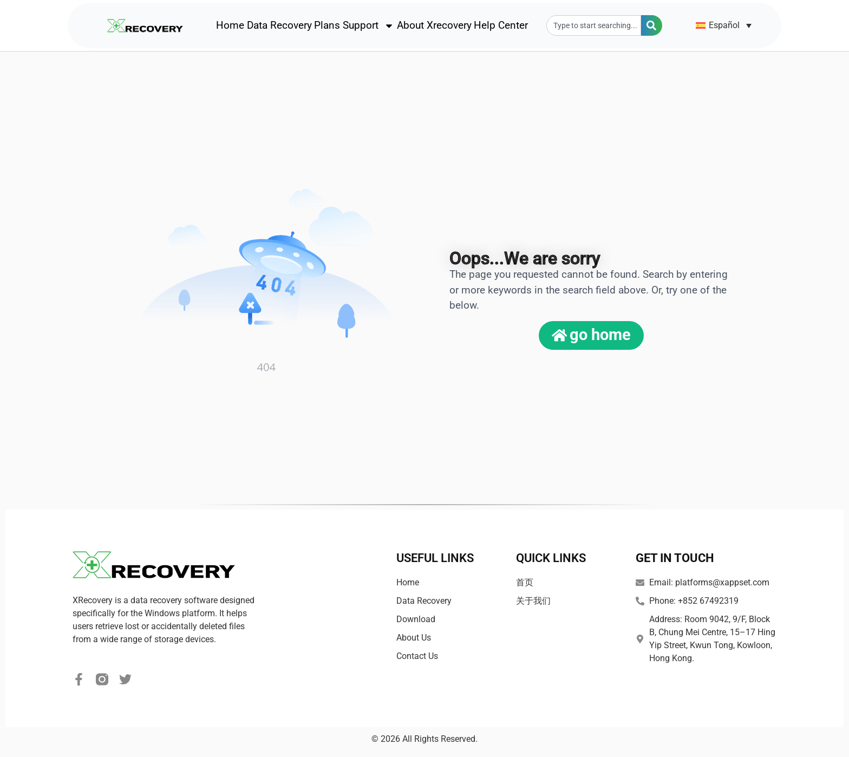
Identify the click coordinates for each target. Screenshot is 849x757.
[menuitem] (723, 25)
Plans (327, 25)
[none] (723, 25)
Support (368, 25)
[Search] (651, 25)
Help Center (501, 25)
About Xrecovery (434, 25)
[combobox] (593, 25)
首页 (524, 582)
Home (230, 25)
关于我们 (533, 601)
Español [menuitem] (724, 25)
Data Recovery (279, 25)
